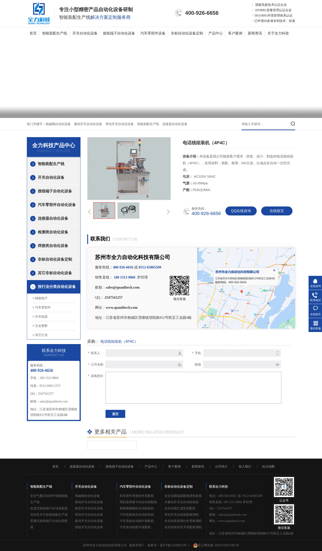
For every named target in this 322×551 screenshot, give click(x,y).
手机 (198, 353)
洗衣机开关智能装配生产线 (49, 514)
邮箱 (198, 364)
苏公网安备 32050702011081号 (216, 545)
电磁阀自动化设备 (58, 124)
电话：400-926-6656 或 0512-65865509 (235, 496)
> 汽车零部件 (41, 307)
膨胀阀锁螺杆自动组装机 (137, 508)
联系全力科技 (218, 486)
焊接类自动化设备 (53, 246)
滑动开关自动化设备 (120, 124)
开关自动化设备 (84, 33)
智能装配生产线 (54, 33)
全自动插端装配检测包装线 (183, 496)
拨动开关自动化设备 (89, 521)
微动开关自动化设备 (88, 124)
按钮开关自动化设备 (89, 527)
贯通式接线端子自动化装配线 (49, 524)
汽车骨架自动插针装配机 (137, 521)
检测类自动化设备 (53, 232)
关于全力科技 (278, 33)
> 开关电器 (40, 316)
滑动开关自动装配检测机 (181, 514)
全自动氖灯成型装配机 (180, 508)
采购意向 (97, 376)
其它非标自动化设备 (55, 273)
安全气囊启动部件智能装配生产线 (49, 499)
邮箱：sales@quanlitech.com (228, 514)
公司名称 (97, 364)
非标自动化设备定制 (187, 33)
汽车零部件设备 (152, 33)
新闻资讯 (255, 33)
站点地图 (268, 466)
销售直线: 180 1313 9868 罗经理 (230, 502)
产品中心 (215, 33)
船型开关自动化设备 (89, 508)
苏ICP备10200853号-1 (174, 545)
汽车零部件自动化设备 (57, 205)
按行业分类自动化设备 (57, 287)
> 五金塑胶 (40, 326)
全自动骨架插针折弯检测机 (183, 521)
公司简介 (221, 466)
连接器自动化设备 (247, 113)
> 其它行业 (40, 335)
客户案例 (235, 33)
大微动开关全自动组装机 (181, 502)
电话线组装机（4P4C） (279, 113)
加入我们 (245, 466)
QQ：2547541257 (220, 508)
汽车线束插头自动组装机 (137, 514)
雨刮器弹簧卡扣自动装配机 (138, 502)
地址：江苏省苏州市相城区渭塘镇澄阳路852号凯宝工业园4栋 (251, 533)
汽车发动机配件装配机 (135, 527)
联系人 (95, 353)
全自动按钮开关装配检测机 (183, 527)
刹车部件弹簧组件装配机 (137, 496)
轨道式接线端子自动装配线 (49, 508)
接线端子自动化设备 (119, 33)
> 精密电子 (40, 298)
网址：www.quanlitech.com (227, 521)
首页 (33, 33)
